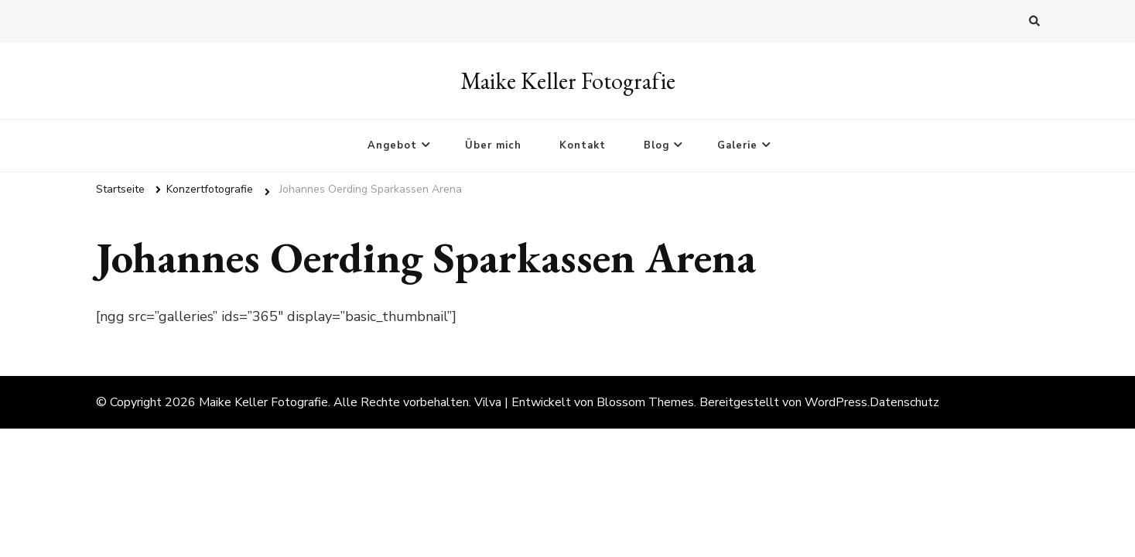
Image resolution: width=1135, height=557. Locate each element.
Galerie (737, 145)
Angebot (392, 145)
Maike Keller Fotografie (567, 81)
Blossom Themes (645, 402)
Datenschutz (904, 402)
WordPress (836, 402)
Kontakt (582, 145)
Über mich (493, 145)
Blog (656, 145)
